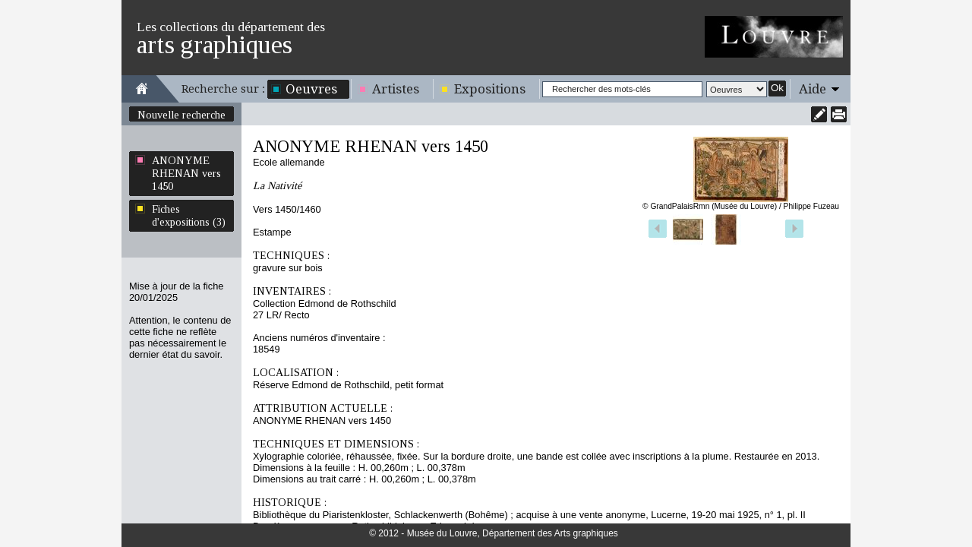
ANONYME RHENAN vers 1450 (186, 173)
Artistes (395, 88)
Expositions (489, 88)
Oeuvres (311, 88)
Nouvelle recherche (181, 115)
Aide (812, 88)
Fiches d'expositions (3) (189, 215)
